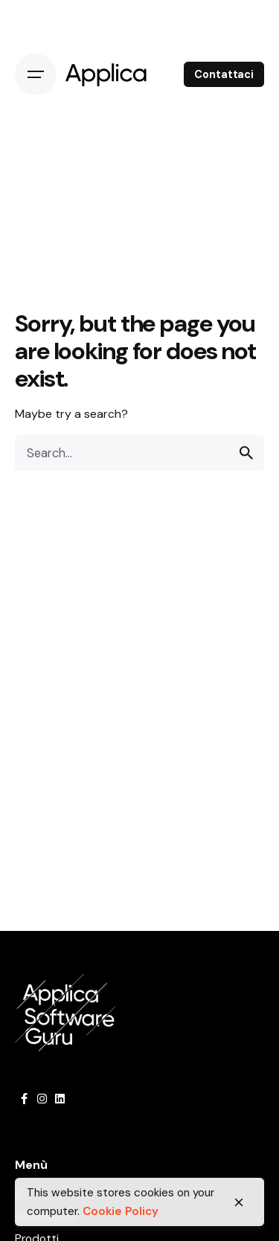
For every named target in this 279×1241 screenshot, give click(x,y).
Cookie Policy (120, 1211)
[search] (246, 453)
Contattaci (224, 74)
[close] (239, 1202)
